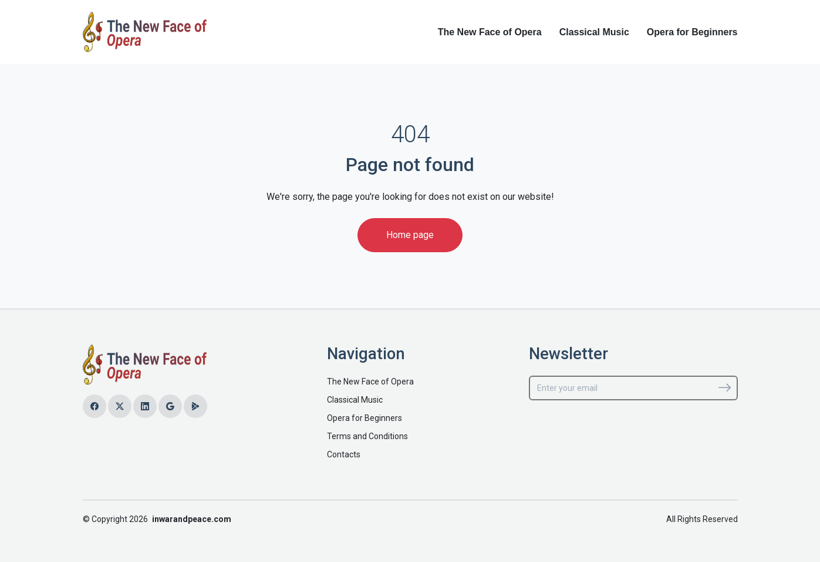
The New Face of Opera (490, 32)
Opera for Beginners (692, 32)
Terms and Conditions (367, 436)
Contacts (343, 454)
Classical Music (594, 32)
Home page (410, 234)
